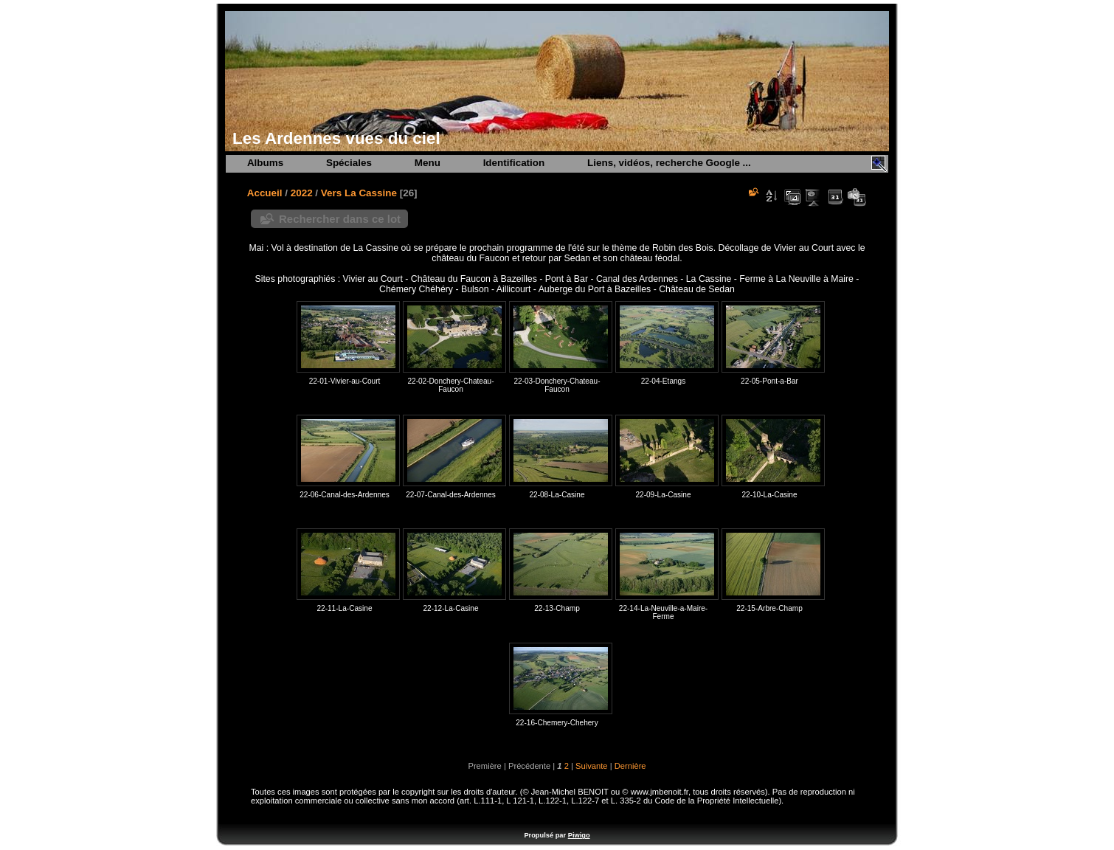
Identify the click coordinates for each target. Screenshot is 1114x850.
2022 (302, 192)
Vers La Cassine (359, 192)
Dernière (630, 765)
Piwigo (579, 835)
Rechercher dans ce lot (340, 218)
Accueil (265, 192)
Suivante (591, 765)
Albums (265, 162)
